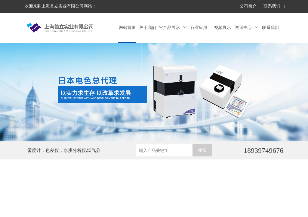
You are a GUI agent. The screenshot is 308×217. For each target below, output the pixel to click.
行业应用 (198, 27)
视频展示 (222, 27)
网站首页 (127, 27)
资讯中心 (246, 27)
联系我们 (271, 6)
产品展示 (174, 27)
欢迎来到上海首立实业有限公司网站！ (60, 6)
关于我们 (151, 27)
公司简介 (248, 6)
